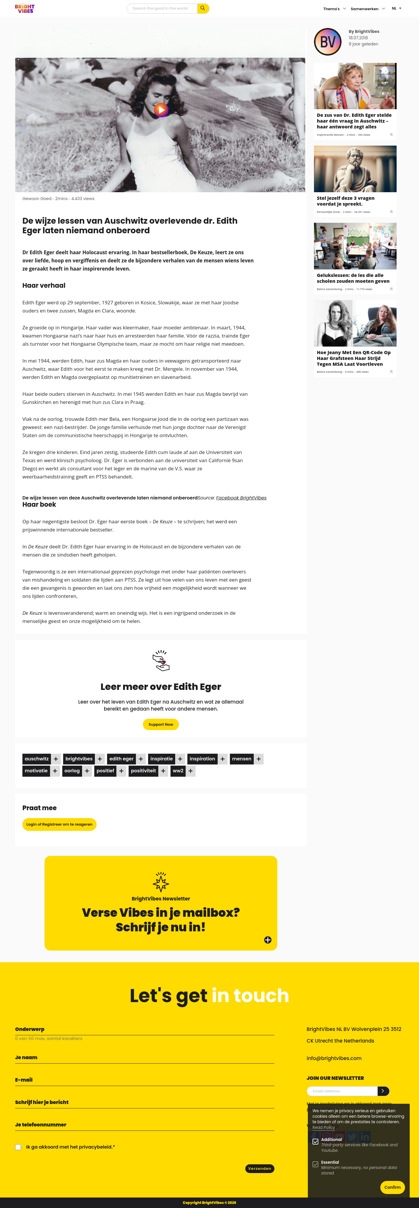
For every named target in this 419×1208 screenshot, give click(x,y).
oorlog (72, 770)
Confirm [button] (393, 1187)
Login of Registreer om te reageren (59, 824)
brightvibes (79, 758)
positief (105, 770)
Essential (330, 1162)
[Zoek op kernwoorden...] (204, 8)
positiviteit (143, 770)
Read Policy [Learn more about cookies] (324, 1127)
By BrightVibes (364, 31)
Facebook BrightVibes (241, 497)
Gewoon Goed (37, 199)
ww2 (178, 770)
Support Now (161, 724)
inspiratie (161, 758)
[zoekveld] (162, 8)
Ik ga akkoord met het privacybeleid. (69, 1147)
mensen (241, 758)
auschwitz (37, 758)
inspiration (202, 758)
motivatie (36, 770)
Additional (331, 1139)
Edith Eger (121, 758)
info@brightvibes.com (334, 1058)
